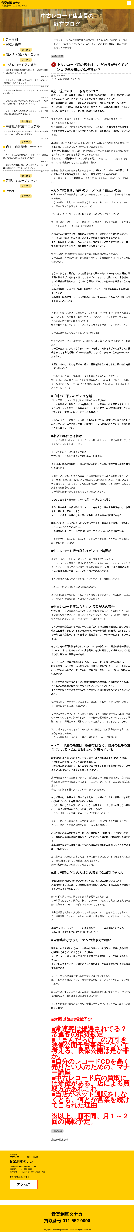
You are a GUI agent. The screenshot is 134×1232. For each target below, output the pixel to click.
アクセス (24, 1184)
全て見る (26, 50)
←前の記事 (57, 56)
